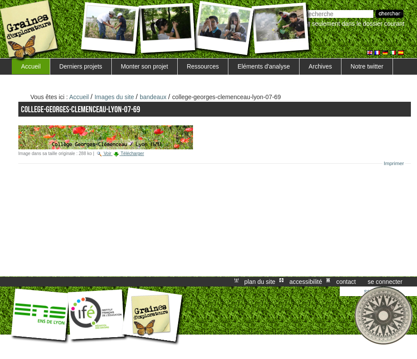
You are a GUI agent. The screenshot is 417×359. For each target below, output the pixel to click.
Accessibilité (305, 281)
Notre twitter (367, 66)
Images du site (114, 96)
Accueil (31, 66)
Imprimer (394, 163)
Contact (346, 281)
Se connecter (385, 281)
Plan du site (259, 281)
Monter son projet (144, 66)
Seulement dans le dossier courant (358, 23)
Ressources (203, 66)
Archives (320, 66)
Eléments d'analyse (264, 66)
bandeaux (153, 96)
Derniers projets (80, 66)
